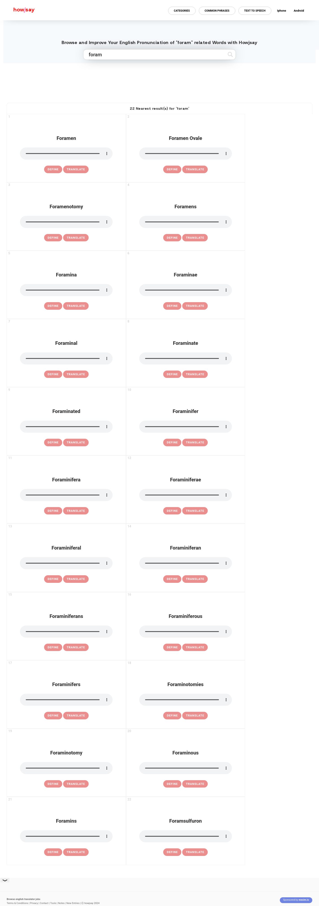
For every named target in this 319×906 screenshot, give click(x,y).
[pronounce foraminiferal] (66, 563)
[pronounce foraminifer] (185, 427)
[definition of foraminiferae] (172, 511)
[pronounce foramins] (66, 836)
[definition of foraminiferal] (53, 579)
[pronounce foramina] (66, 290)
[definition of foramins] (53, 852)
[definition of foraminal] (53, 374)
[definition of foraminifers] (53, 715)
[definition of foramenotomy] (53, 238)
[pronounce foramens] (185, 222)
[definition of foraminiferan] (172, 579)
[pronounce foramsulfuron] (185, 836)
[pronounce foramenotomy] (66, 222)
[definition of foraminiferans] (53, 647)
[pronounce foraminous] (185, 768)
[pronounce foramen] (66, 153)
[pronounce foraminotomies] (185, 700)
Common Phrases (217, 10)
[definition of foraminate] (172, 374)
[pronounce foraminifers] (66, 700)
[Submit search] (230, 54)
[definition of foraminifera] (53, 511)
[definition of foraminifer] (172, 442)
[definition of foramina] (53, 306)
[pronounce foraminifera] (66, 495)
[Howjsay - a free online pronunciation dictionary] (17, 10)
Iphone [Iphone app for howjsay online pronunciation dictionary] (281, 10)
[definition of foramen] (53, 169)
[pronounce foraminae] (185, 290)
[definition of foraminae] (172, 306)
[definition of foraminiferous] (172, 647)
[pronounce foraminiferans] (66, 632)
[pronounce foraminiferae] (185, 495)
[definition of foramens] (172, 238)
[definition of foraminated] (53, 442)
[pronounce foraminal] (66, 358)
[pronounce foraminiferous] (185, 632)
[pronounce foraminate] (185, 358)
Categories (182, 10)
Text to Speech (254, 10)
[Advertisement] (159, 81)
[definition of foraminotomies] (172, 715)
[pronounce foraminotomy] (66, 768)
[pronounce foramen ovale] (185, 153)
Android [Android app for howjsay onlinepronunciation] (299, 10)
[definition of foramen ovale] (172, 169)
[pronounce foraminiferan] (185, 563)
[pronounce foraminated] (66, 427)
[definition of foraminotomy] (53, 784)
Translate (76, 169)
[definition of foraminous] (172, 784)
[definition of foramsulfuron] (172, 852)
